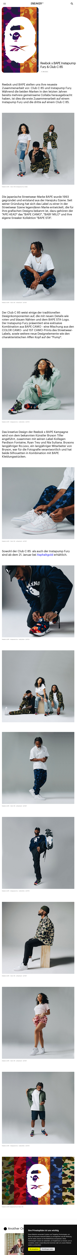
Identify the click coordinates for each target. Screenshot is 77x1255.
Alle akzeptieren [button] (34, 1249)
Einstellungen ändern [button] (48, 1249)
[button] (4, 3)
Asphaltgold (45, 554)
